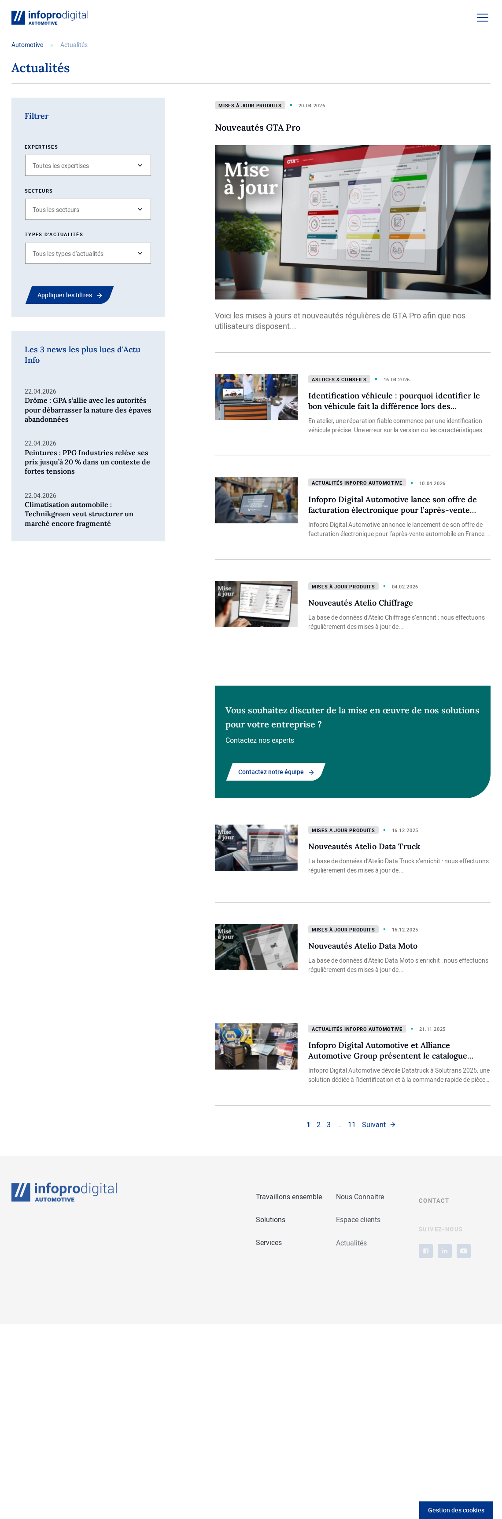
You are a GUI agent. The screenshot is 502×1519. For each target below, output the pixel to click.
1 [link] (308, 1124)
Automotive (27, 44)
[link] (379, 1124)
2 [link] (319, 1124)
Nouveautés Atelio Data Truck (364, 846)
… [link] (339, 1124)
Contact (434, 1216)
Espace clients (358, 1221)
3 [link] (329, 1124)
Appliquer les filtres (64, 295)
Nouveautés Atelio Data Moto (362, 946)
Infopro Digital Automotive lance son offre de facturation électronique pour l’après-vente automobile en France (392, 510)
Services (269, 1243)
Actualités (351, 1247)
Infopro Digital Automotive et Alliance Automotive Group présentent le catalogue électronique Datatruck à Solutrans (387, 1055)
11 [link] (352, 1124)
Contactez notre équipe (271, 771)
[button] (88, 165)
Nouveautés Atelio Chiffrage (360, 603)
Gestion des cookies (456, 1510)
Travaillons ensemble (289, 1197)
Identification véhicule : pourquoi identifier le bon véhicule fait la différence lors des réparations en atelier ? (394, 406)
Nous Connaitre (360, 1197)
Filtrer (36, 116)
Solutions (270, 1220)
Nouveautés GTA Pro (257, 127)
